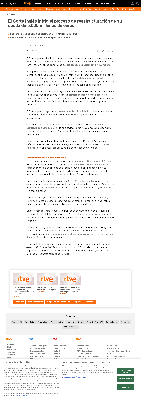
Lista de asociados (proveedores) (74, 377)
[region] (70, 379)
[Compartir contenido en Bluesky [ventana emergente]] (102, 50)
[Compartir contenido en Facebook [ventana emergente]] (92, 50)
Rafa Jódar (29, 322)
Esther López (112, 322)
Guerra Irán (42, 322)
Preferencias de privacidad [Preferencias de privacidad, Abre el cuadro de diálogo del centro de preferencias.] (125, 387)
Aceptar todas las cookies (125, 371)
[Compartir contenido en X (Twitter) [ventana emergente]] (97, 50)
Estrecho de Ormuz (74, 322)
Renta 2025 (17, 322)
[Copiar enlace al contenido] (113, 50)
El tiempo (125, 322)
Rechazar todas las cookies (125, 379)
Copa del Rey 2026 (95, 322)
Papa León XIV (57, 322)
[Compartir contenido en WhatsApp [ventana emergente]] (108, 50)
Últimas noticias (71, 326)
